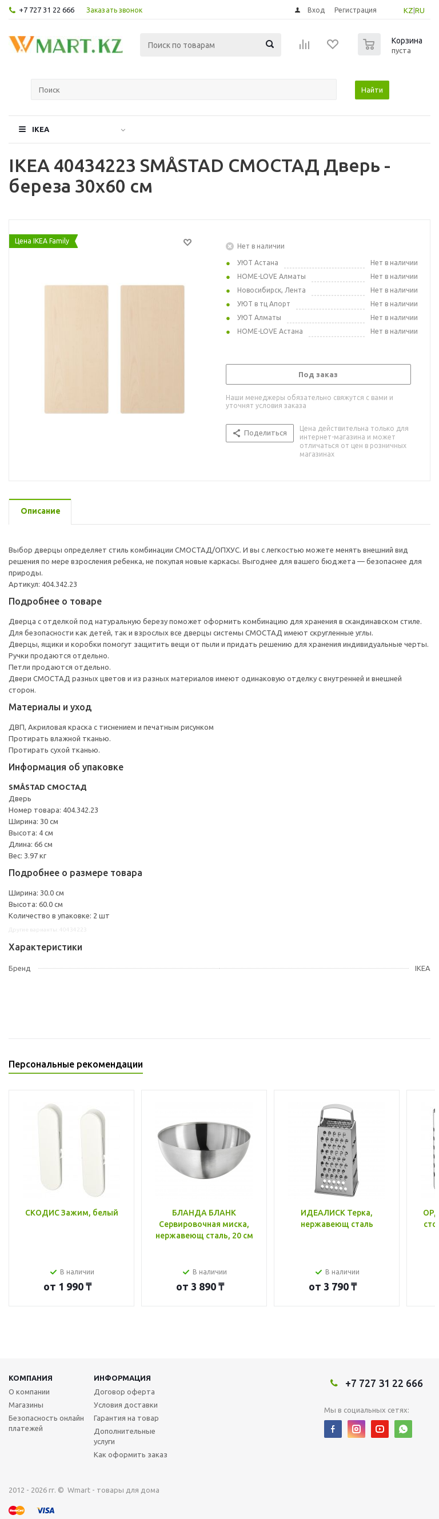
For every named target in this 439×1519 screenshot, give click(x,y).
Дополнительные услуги (124, 1436)
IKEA (40, 129)
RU (420, 10)
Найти (372, 90)
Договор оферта (124, 1392)
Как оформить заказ (130, 1454)
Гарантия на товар (126, 1418)
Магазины (26, 1405)
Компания (31, 1378)
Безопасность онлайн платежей (46, 1423)
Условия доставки (126, 1405)
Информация (122, 1378)
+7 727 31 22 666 (46, 10)
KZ (408, 10)
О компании (29, 1392)
